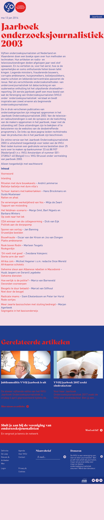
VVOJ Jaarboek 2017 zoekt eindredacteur (70, 383)
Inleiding (6, 178)
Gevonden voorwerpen (14, 283)
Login (3, 468)
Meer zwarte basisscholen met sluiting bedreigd (28, 304)
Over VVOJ (22, 454)
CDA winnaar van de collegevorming (21, 221)
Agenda (21, 450)
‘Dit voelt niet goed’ (12, 253)
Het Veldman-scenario (14, 210)
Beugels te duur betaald (15, 288)
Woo (2, 463)
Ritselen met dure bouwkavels (18, 183)
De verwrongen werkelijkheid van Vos (22, 202)
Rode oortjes (8, 299)
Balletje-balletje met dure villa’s (19, 186)
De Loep (4, 454)
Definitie (4, 450)
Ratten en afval (9, 197)
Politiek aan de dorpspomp (16, 224)
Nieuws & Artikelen (5, 458)
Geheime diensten (11, 275)
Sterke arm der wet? (12, 256)
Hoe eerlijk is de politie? (15, 280)
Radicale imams (10, 296)
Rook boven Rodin (11, 245)
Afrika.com (7, 261)
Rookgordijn (8, 248)
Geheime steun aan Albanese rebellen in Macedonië (31, 269)
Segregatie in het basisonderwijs (19, 310)
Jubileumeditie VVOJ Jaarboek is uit (23, 382)
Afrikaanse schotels (12, 264)
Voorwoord (7, 173)
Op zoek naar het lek (12, 216)
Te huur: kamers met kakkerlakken (21, 191)
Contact (21, 457)
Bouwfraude (8, 237)
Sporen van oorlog (11, 229)
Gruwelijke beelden (12, 232)
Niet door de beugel (12, 291)
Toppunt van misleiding (14, 205)
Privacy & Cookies (22, 470)
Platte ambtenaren (11, 240)
